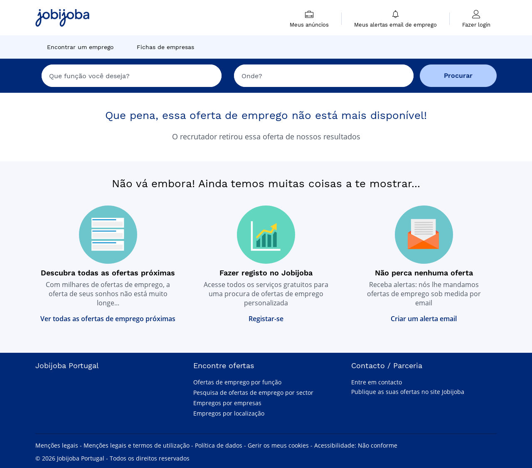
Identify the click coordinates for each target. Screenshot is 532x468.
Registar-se (266, 318)
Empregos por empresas (227, 403)
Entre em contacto (376, 382)
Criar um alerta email (424, 318)
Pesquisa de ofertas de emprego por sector (253, 392)
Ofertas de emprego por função (237, 382)
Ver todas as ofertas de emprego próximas (107, 318)
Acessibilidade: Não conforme (355, 445)
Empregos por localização (228, 413)
